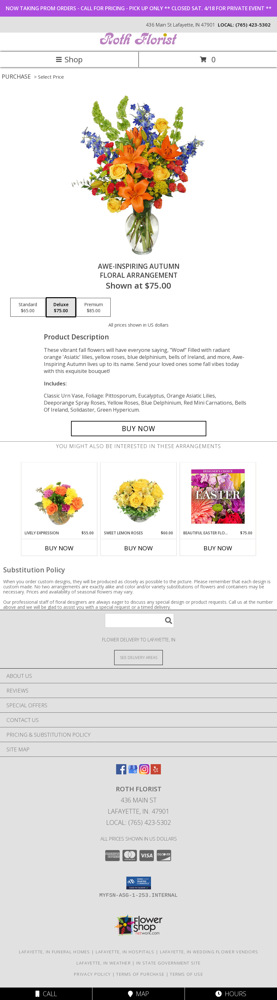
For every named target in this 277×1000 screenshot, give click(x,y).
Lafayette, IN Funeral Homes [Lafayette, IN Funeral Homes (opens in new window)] (54, 952)
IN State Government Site (168, 963)
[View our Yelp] (156, 772)
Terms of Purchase (140, 974)
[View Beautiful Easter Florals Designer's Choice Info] (218, 496)
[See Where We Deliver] (138, 657)
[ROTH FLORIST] (138, 43)
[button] (138, 883)
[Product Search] (139, 620)
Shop (69, 59)
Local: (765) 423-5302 (138, 822)
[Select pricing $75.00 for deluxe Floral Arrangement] (61, 307)
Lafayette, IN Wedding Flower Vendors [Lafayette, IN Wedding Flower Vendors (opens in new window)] (209, 952)
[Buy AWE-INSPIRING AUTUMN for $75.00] (138, 428)
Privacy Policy (92, 974)
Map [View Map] (138, 993)
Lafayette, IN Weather (103, 963)
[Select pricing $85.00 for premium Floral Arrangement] (93, 307)
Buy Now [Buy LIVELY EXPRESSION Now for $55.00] (59, 548)
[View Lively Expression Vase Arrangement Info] (59, 496)
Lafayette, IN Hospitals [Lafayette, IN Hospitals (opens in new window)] (125, 952)
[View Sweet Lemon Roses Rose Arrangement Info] (138, 496)
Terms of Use (186, 974)
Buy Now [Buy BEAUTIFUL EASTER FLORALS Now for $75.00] (217, 548)
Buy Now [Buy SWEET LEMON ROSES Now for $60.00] (138, 548)
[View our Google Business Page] (133, 772)
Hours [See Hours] (230, 993)
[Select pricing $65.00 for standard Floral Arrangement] (28, 307)
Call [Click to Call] (46, 993)
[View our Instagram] (144, 772)
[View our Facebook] (121, 772)
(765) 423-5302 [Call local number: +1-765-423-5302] (253, 24)
